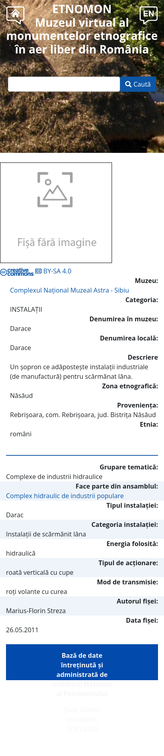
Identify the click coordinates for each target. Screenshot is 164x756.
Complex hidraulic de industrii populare (65, 495)
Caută (138, 84)
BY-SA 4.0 (35, 271)
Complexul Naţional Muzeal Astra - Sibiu (69, 290)
